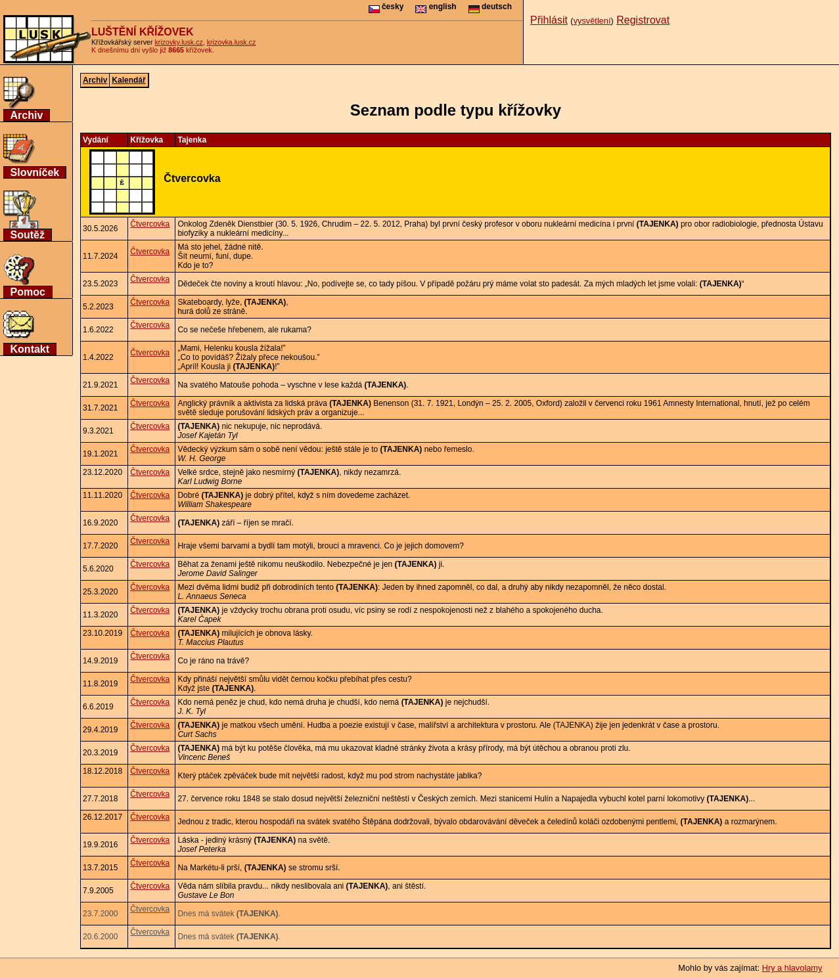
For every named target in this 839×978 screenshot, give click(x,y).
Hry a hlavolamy (792, 968)
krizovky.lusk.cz (179, 42)
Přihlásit (549, 20)
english (435, 6)
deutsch (490, 6)
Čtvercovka (150, 224)
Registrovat (642, 20)
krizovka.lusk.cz (231, 42)
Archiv (27, 115)
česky (386, 6)
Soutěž (28, 234)
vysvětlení (592, 21)
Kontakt (30, 349)
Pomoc (28, 292)
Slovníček (35, 172)
